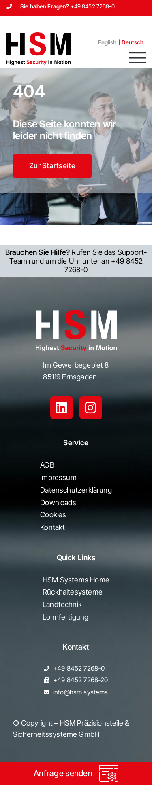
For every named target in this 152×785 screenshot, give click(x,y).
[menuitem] (104, 42)
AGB (47, 465)
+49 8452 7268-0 (93, 6)
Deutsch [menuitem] (133, 42)
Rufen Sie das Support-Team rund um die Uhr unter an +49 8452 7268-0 (76, 261)
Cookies (53, 514)
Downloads (58, 502)
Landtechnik (62, 604)
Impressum (58, 477)
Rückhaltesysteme (73, 592)
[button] (137, 58)
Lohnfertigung (65, 617)
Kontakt (52, 527)
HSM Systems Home (76, 580)
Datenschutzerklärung (76, 490)
